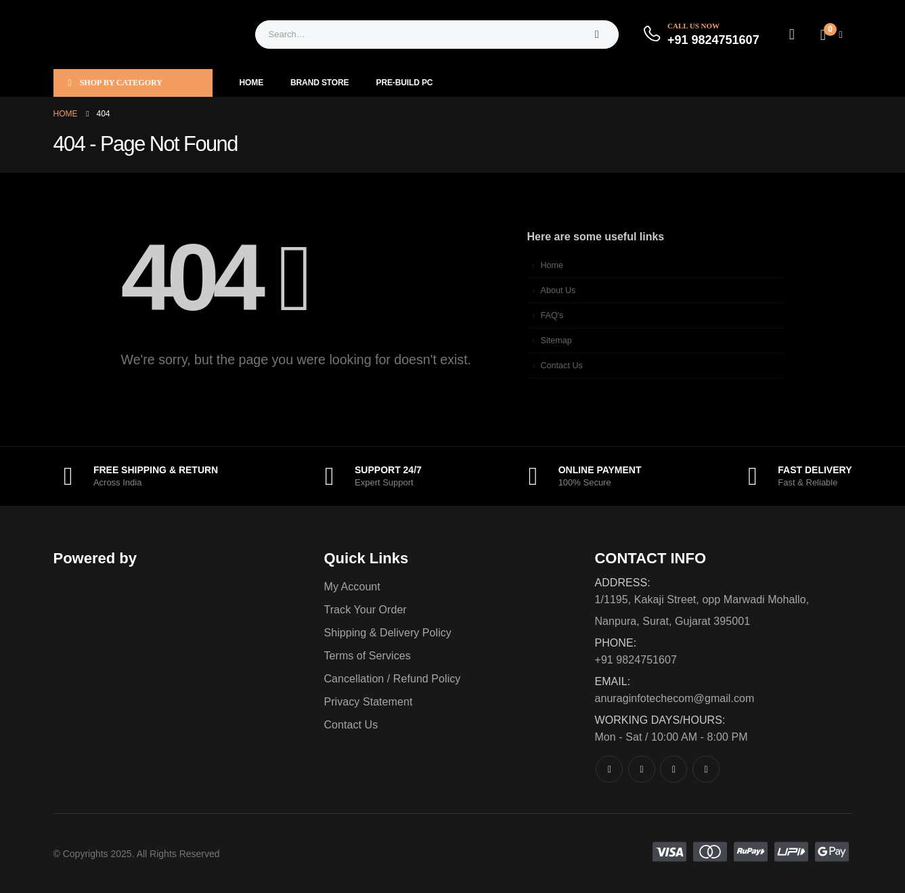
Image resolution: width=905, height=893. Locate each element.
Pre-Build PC (404, 82)
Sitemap (556, 340)
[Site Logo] (138, 34)
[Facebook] (609, 769)
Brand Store (319, 82)
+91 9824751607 (635, 660)
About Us (558, 290)
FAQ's (552, 315)
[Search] (597, 34)
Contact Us (562, 365)
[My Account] (792, 34)
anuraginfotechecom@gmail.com (674, 698)
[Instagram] (673, 769)
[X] (641, 769)
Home (252, 82)
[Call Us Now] (700, 34)
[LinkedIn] (706, 769)
